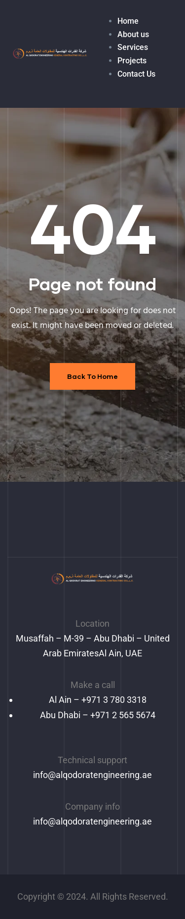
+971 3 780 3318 (114, 699)
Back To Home (92, 376)
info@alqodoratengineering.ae (92, 775)
